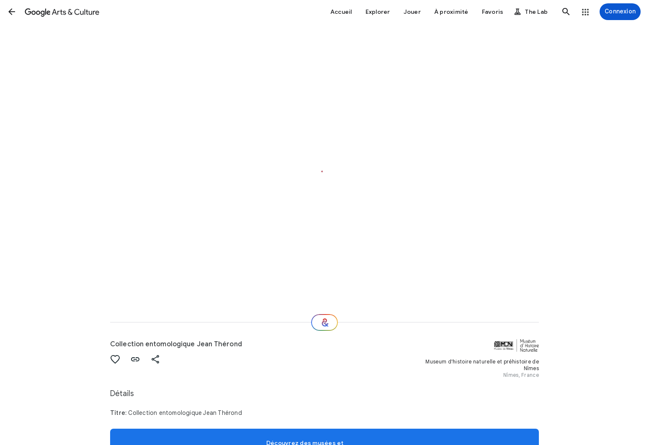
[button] (12, 12)
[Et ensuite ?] (324, 322)
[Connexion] (620, 11)
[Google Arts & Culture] (61, 11)
